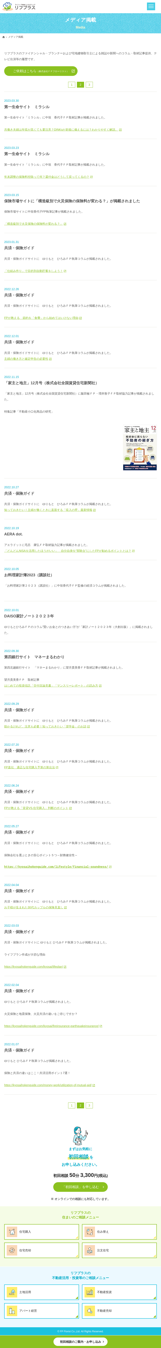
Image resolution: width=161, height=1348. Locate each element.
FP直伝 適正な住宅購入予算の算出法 (29, 767)
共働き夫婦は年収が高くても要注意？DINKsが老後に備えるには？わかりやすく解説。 (61, 129)
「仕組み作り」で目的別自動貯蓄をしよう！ (33, 271)
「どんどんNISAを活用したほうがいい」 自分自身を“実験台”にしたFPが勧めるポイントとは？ (67, 550)
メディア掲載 (15, 36)
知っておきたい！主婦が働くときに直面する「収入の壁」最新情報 (48, 510)
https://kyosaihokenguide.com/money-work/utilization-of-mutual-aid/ (48, 1085)
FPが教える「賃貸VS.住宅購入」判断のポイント (36, 808)
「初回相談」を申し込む (80, 1187)
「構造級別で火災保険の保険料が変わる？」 (33, 223)
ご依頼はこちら (41, 71)
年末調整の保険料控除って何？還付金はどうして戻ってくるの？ (46, 176)
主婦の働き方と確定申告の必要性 (26, 358)
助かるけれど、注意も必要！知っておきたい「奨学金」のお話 (45, 726)
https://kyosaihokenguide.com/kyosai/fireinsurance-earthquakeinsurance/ (51, 1026)
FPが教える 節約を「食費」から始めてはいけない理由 (41, 317)
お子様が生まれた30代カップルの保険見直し (33, 907)
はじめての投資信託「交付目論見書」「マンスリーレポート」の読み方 (51, 685)
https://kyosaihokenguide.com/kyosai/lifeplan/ (33, 966)
